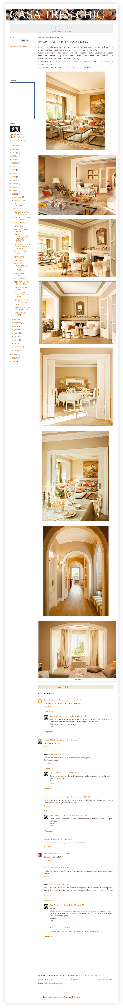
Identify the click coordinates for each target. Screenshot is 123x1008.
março (16, 343)
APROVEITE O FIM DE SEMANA (21, 283)
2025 (14, 153)
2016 (14, 184)
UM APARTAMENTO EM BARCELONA (22, 309)
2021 (14, 166)
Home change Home (51, 700)
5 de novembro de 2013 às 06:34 (60, 853)
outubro (17, 319)
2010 (14, 361)
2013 (14, 194)
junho (16, 333)
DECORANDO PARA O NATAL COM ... (21, 213)
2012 (14, 355)
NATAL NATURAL (21, 279)
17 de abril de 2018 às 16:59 (60, 868)
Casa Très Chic (55, 716)
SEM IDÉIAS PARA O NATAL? (22, 230)
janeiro (16, 350)
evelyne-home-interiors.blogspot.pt (56, 797)
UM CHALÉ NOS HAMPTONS (20, 288)
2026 (14, 149)
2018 (14, 177)
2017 (14, 180)
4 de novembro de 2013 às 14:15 (75, 773)
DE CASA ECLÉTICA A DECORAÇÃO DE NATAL (22, 246)
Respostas (49, 712)
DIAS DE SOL (19, 257)
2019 (14, 173)
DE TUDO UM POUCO (19, 204)
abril (16, 340)
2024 (14, 156)
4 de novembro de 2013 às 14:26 (81, 797)
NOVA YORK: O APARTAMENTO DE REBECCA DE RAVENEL (21, 267)
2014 (14, 191)
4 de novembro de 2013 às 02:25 (70, 700)
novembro (18, 200)
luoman (60, 997)
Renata (46, 839)
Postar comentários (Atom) (53, 984)
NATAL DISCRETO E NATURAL (22, 253)
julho (16, 330)
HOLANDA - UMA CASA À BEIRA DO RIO (22, 302)
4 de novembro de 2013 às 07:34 (75, 716)
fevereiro (17, 347)
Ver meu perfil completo (18, 140)
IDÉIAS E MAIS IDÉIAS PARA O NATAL (21, 295)
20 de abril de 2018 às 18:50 (60, 884)
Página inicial (76, 979)
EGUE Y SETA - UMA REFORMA (22, 219)
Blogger (76, 997)
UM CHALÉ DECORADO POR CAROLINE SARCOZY (21, 238)
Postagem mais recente (45, 979)
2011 (14, 358)
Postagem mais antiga (105, 979)
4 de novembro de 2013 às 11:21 (62, 754)
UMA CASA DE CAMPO (19, 274)
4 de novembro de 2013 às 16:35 (75, 815)
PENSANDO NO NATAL (20, 314)
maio (16, 336)
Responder (47, 707)
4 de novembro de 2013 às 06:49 (67, 740)
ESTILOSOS (18, 260)
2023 (14, 159)
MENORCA (18, 209)
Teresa (46, 853)
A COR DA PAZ (19, 223)
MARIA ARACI (49, 740)
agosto (16, 326)
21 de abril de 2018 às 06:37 (74, 905)
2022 (14, 163)
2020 (14, 170)
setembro (17, 323)
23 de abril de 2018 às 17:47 (66, 928)
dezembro (18, 197)
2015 (14, 187)
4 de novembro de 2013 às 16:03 (61, 839)
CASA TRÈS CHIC (57, 14)
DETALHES (18, 226)
